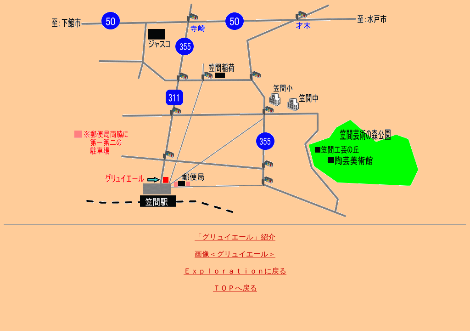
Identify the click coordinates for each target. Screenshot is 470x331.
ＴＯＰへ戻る (235, 288)
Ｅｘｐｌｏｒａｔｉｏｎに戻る (235, 271)
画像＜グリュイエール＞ (235, 254)
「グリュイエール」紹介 (235, 237)
